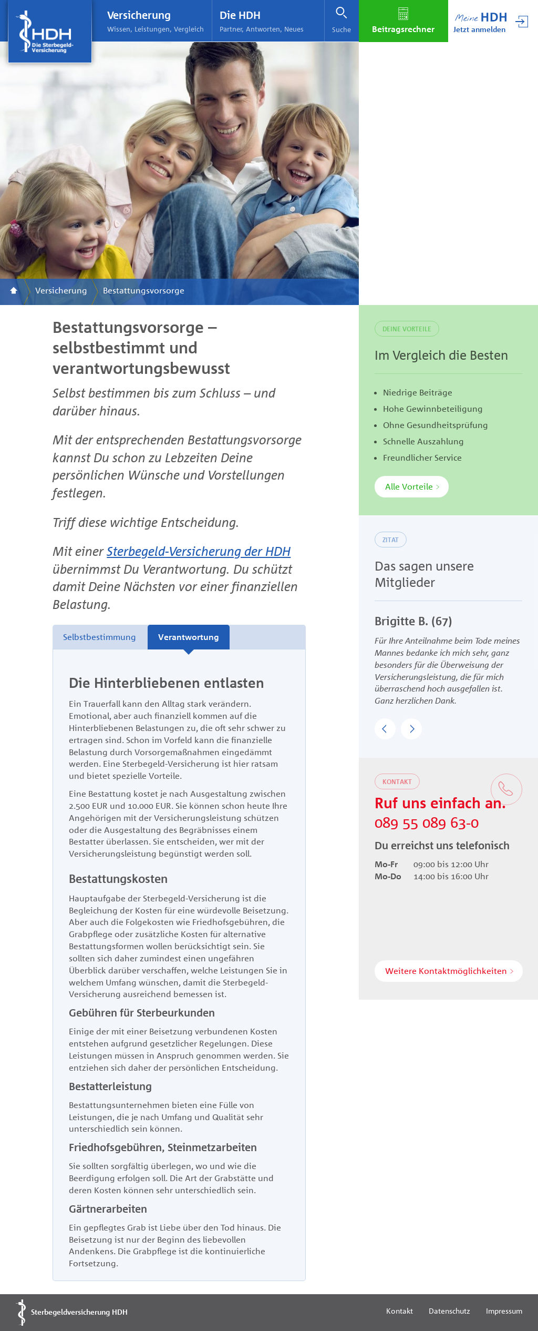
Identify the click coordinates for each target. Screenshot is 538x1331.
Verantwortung (188, 637)
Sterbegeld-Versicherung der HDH (199, 550)
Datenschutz (449, 1310)
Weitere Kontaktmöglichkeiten (446, 971)
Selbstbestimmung (99, 637)
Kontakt (399, 1310)
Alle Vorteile (409, 486)
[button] (385, 728)
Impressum (504, 1310)
